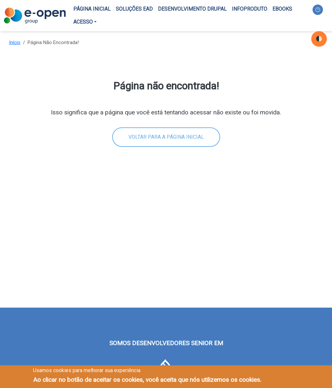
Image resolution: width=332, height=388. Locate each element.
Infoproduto (249, 9)
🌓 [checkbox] (319, 39)
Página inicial (92, 9)
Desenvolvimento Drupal (192, 9)
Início (14, 42)
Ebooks (282, 9)
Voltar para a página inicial (166, 137)
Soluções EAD (134, 9)
